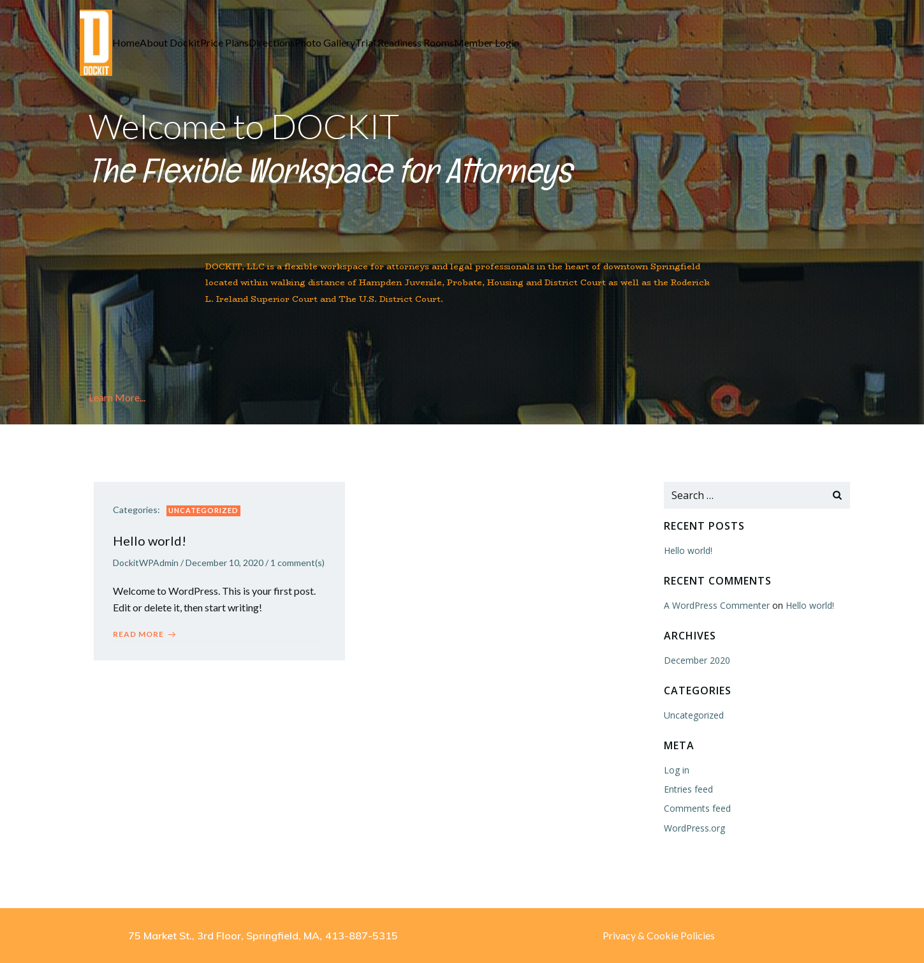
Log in (676, 770)
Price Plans (224, 42)
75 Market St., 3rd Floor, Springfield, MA (223, 935)
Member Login (486, 42)
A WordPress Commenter (717, 605)
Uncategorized (203, 510)
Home (126, 42)
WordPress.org (694, 828)
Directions (272, 42)
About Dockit (170, 42)
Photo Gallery (325, 42)
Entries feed (688, 789)
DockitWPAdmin (146, 562)
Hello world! (688, 550)
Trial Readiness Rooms (404, 42)
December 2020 (697, 660)
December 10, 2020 (224, 562)
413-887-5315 (361, 935)
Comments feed (697, 808)
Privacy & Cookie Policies (659, 935)
